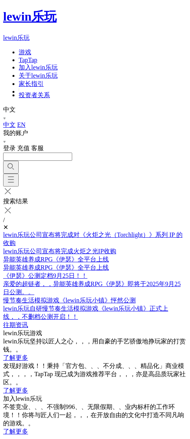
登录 (9, 148)
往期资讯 (15, 325)
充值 (23, 148)
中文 (9, 124)
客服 (37, 148)
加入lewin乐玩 (38, 67)
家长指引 (31, 83)
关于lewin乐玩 (38, 75)
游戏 (25, 52)
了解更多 (15, 357)
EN (21, 124)
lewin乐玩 (30, 16)
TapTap (28, 60)
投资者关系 (34, 95)
